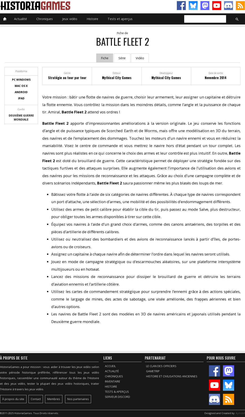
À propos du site (13, 399)
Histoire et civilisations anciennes (171, 376)
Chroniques (44, 19)
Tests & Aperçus (117, 392)
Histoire (92, 19)
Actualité (20, 19)
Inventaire (112, 381)
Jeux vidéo (69, 19)
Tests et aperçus (120, 19)
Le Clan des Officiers (161, 366)
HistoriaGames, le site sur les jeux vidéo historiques (61, 5)
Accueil (110, 366)
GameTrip (153, 371)
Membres (53, 399)
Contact (36, 399)
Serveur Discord (117, 397)
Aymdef (240, 413)
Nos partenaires (78, 399)
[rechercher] (204, 19)
